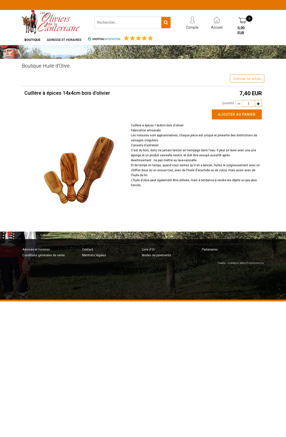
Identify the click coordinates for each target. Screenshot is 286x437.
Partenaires (210, 249)
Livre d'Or (148, 249)
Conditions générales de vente (43, 255)
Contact (87, 249)
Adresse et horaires (64, 40)
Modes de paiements (156, 255)
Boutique (32, 40)
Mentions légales (94, 255)
